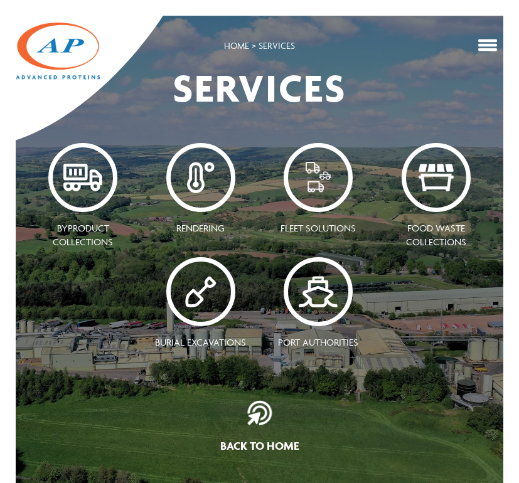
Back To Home (259, 426)
